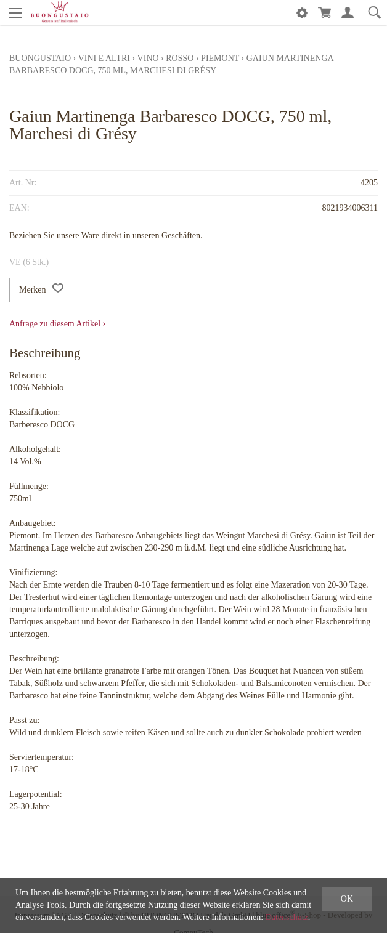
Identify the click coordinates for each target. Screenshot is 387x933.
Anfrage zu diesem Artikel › (57, 323)
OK (347, 898)
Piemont (220, 58)
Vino (148, 58)
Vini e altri (104, 58)
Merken (41, 290)
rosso (180, 58)
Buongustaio (40, 58)
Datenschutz (287, 917)
